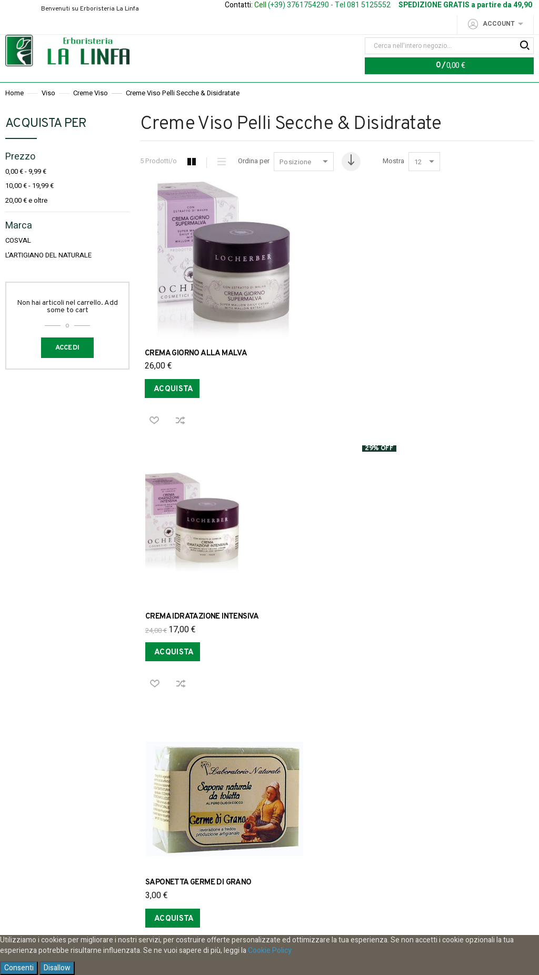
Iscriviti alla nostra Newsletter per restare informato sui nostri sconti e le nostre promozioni (264, 837)
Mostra (396, 183)
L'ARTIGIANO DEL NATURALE (48, 277)
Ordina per (254, 183)
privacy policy (312, 908)
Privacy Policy (113, 726)
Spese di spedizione (237, 726)
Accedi (67, 369)
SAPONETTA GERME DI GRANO (460, 338)
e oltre (26, 222)
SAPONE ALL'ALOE (309, 570)
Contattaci (437, 726)
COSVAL (18, 262)
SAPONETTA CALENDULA (190, 570)
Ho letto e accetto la (269, 908)
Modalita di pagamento (370, 726)
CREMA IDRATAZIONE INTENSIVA (333, 338)
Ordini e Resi (169, 726)
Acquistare (301, 726)
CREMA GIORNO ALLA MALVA (196, 338)
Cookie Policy (270, 950)
